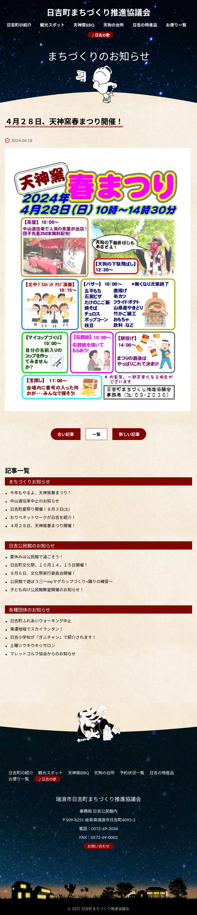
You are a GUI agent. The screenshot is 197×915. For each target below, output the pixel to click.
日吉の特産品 (145, 24)
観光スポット (52, 24)
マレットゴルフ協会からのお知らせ (43, 653)
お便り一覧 (176, 24)
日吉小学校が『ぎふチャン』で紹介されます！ (53, 637)
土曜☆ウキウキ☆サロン (32, 645)
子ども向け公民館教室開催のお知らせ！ (47, 589)
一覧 (96, 434)
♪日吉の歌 (100, 35)
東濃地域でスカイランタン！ (36, 628)
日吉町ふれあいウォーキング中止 (41, 620)
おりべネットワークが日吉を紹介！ (43, 517)
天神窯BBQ (83, 24)
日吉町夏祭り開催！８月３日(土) (40, 509)
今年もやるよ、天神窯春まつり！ (41, 492)
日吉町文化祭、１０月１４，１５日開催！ (49, 564)
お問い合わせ (98, 846)
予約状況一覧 (132, 772)
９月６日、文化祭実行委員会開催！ (43, 573)
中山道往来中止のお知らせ (34, 500)
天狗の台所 (113, 24)
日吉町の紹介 (19, 24)
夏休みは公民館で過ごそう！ (36, 556)
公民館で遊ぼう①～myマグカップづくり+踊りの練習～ (61, 581)
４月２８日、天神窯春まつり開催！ (43, 525)
